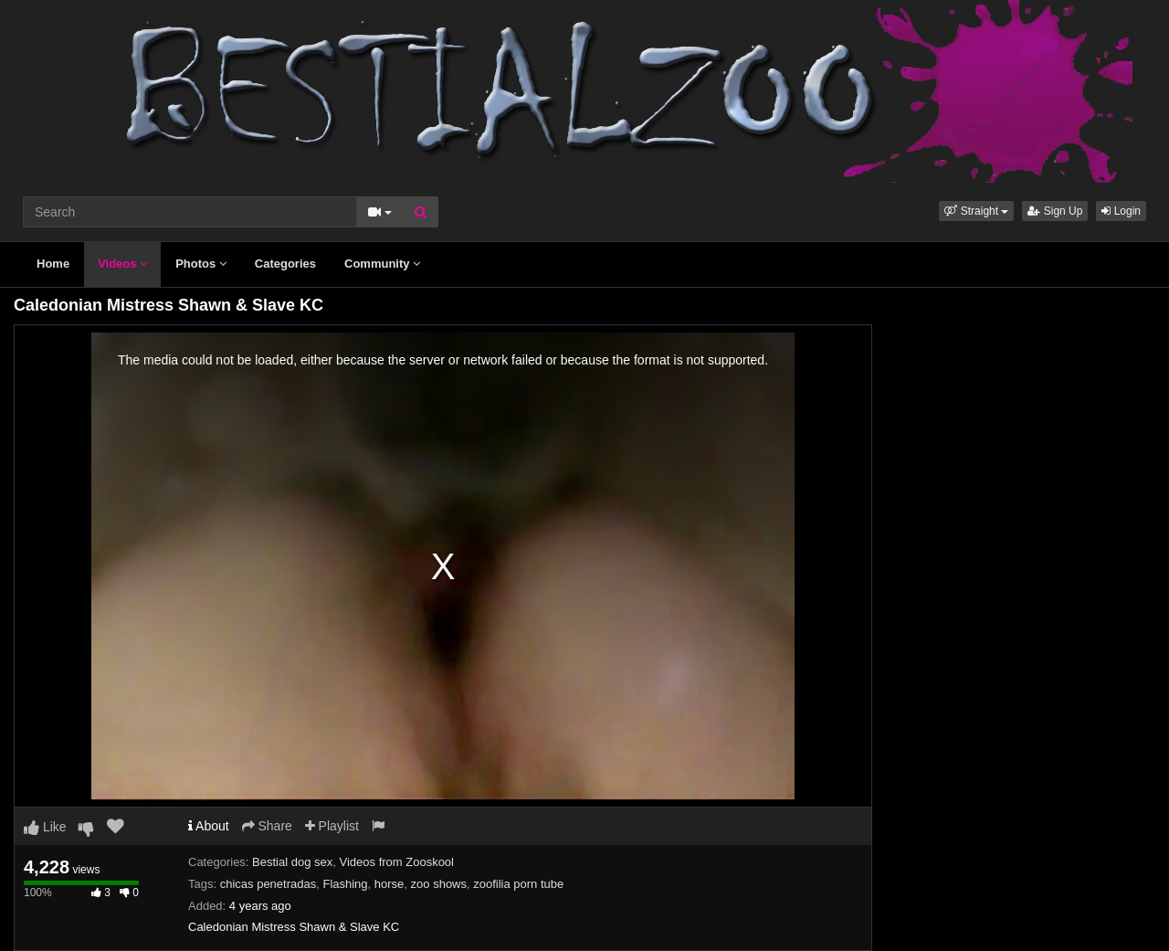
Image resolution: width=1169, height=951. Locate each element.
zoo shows (439, 884)
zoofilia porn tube (518, 884)
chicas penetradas (268, 884)
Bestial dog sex (292, 862)
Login (1121, 211)
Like (45, 826)
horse (389, 884)
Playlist (332, 826)
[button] (976, 211)
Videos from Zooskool (397, 862)
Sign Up (1054, 211)
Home (53, 263)
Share (267, 826)
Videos (122, 263)
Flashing (344, 884)
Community (382, 263)
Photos (200, 263)
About (208, 826)
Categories (285, 263)
